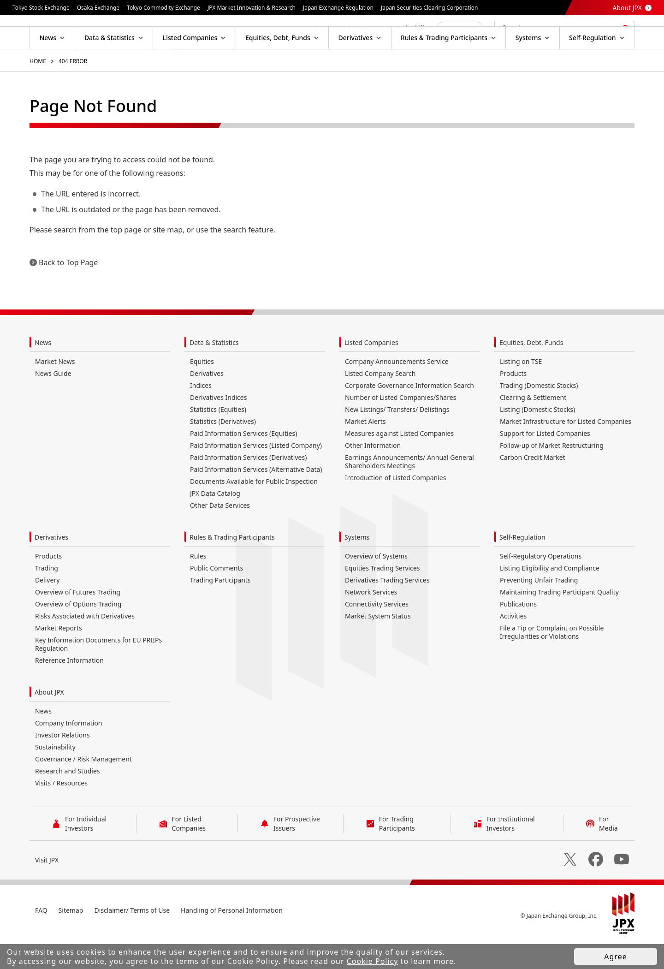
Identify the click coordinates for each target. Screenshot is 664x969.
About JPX (627, 7)
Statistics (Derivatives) (223, 450)
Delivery (47, 609)
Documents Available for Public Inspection (254, 510)
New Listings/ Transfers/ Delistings (397, 438)
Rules (198, 585)
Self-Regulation (522, 566)
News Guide (53, 402)
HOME (38, 91)
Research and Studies (67, 800)
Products (513, 402)
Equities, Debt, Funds (531, 372)
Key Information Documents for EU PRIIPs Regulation (98, 673)
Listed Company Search (380, 402)
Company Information (68, 752)
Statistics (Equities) (218, 438)
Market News (55, 390)
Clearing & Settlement (533, 426)
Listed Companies (371, 372)
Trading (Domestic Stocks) (539, 414)
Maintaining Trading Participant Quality (559, 621)
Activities (513, 645)
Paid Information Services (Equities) (243, 462)
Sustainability (55, 776)
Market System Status (378, 645)
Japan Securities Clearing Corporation (429, 8)
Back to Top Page (68, 292)
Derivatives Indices (218, 426)
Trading (46, 597)
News (43, 372)
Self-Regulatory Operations (540, 585)
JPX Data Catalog (215, 522)
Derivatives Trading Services (387, 609)
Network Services (371, 621)
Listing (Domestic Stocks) (537, 438)
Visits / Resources (61, 812)
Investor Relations (62, 764)
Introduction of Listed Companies (395, 507)
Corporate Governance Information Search (409, 414)
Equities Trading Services (382, 597)
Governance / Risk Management (83, 788)
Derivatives (207, 402)
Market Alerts (365, 450)
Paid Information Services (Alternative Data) (256, 498)
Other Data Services (220, 534)
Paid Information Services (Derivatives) (248, 486)
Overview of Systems (376, 585)
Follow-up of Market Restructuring (552, 474)
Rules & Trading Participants (232, 566)
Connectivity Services (377, 633)
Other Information (373, 474)
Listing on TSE (521, 390)
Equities (202, 390)
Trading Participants (220, 609)
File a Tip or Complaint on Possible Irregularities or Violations (552, 661)
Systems (356, 566)
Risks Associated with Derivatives (85, 645)
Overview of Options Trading (78, 633)
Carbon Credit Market (532, 486)
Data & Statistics (214, 372)
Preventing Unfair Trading (539, 609)
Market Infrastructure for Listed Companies (565, 450)
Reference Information (69, 689)
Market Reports (58, 657)
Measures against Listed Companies (399, 462)
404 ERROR (73, 91)
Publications (518, 633)
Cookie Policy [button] (372, 961)
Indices (201, 414)
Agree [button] (615, 956)
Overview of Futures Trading (77, 621)
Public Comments (216, 597)
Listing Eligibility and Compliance (549, 597)
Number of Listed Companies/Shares (400, 426)
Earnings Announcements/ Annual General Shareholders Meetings (409, 490)
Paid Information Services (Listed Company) (256, 474)
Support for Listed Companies (545, 462)
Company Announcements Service (397, 390)
